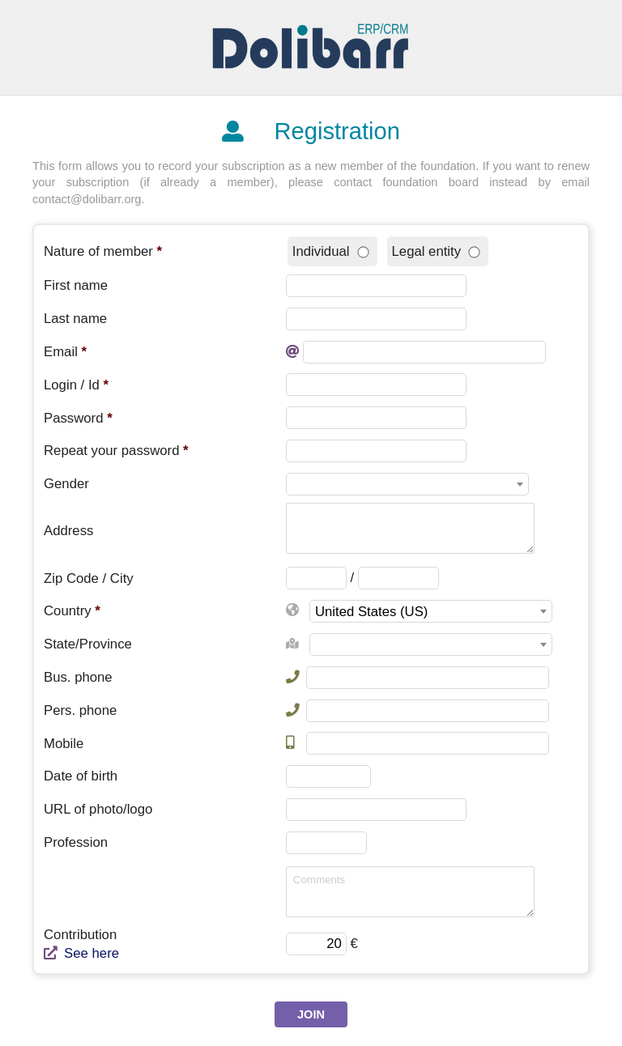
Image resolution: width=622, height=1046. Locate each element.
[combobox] (407, 484)
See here (81, 953)
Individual (330, 251)
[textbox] (407, 485)
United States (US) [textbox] (371, 611)
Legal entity (436, 251)
